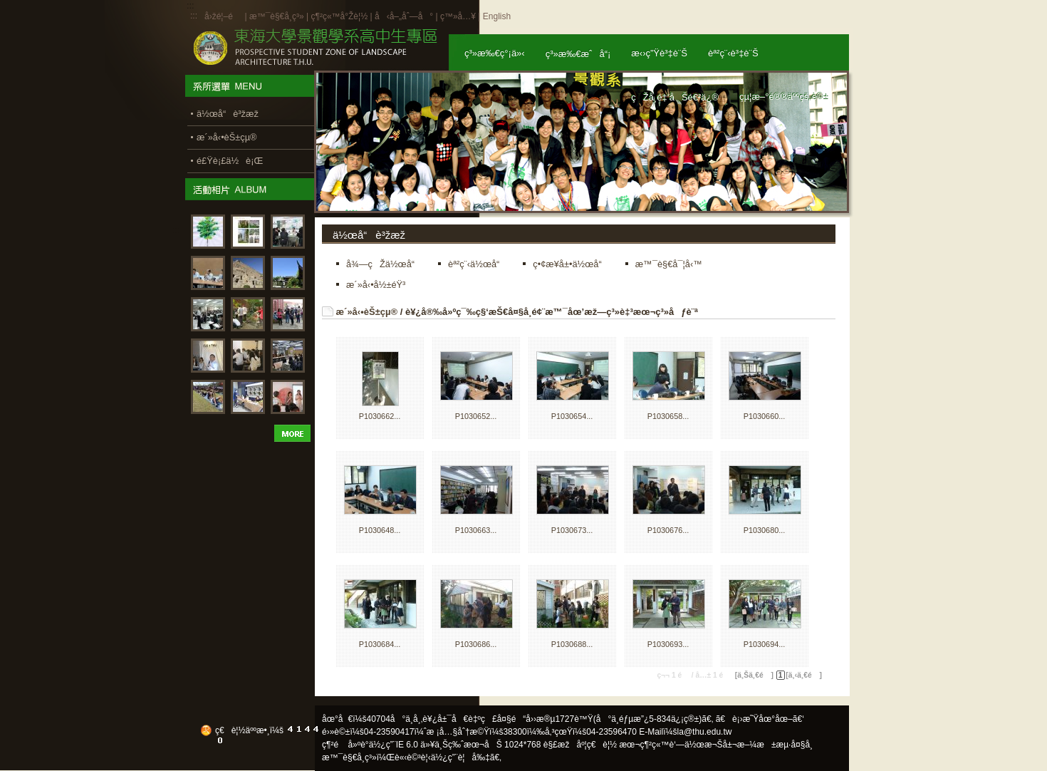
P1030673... (572, 530)
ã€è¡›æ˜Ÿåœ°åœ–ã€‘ (760, 719)
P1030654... (572, 416)
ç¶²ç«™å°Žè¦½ (339, 16)
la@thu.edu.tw (704, 732)
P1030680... (765, 530)
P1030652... (476, 416)
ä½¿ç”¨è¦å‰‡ (460, 757)
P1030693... (668, 644)
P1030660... (765, 416)
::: (193, 16)
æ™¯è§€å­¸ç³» (277, 16)
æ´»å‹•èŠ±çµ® (367, 311)
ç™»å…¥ (458, 16)
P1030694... (765, 644)
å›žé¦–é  (223, 16)
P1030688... (572, 644)
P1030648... (380, 530)
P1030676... (668, 530)
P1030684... (380, 644)
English (497, 16)
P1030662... (380, 416)
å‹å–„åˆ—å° (404, 16)
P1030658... (668, 416)
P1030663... (476, 530)
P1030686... (476, 644)
